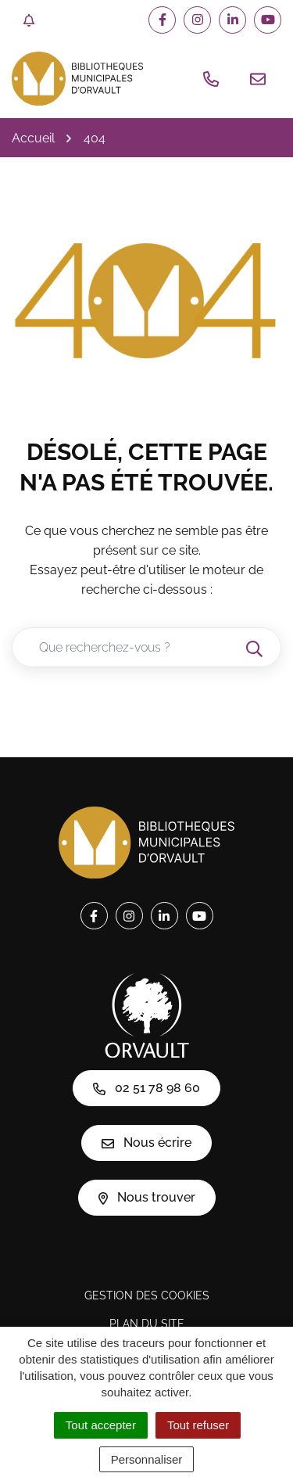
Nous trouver (146, 1197)
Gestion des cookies (146, 1295)
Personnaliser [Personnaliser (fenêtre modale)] (147, 1459)
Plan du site (146, 1323)
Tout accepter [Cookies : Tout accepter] (101, 1425)
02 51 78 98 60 (146, 1087)
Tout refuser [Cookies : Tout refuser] (198, 1425)
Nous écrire (146, 1142)
